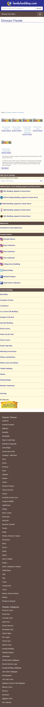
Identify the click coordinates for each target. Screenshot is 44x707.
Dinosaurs (5, 695)
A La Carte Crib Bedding (9, 311)
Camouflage (6, 448)
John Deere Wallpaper (9, 672)
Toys (3, 578)
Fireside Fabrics (7, 239)
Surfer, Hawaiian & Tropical (11, 566)
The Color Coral (7, 679)
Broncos (5, 691)
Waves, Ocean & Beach (10, 593)
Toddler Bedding (6, 368)
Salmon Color (7, 645)
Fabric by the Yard (7, 334)
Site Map (3, 393)
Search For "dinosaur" (18, 112)
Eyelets (4, 478)
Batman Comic (7, 687)
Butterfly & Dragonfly (9, 444)
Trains (4, 582)
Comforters (4, 306)
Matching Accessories (8, 351)
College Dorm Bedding (10, 264)
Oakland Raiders (8, 652)
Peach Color (6, 641)
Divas (4, 471)
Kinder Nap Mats (6, 346)
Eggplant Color (7, 698)
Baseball (5, 432)
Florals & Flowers (8, 486)
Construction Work (8, 451)
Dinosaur (5, 467)
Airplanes (5, 421)
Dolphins (5, 474)
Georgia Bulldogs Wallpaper (11, 668)
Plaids (4, 532)
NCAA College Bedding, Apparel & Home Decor (19, 197)
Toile (3, 574)
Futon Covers (5, 340)
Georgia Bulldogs (8, 649)
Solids (4, 551)
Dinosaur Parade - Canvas (37, 128)
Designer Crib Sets (7, 317)
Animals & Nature (8, 425)
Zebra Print (6, 622)
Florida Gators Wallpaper (10, 660)
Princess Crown (7, 610)
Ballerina (5, 428)
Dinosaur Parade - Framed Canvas (6, 150)
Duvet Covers (5, 328)
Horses (4, 494)
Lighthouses (6, 505)
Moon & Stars (7, 513)
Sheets (2, 374)
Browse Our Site (9, 14)
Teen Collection (7, 258)
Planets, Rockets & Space (11, 536)
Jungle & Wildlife (8, 501)
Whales (4, 597)
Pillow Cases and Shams (9, 363)
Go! (41, 181)
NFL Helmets (6, 702)
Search (38, 8)
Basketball (5, 436)
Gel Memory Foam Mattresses (11, 228)
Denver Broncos (7, 626)
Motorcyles (6, 517)
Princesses (6, 540)
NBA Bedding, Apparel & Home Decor (15, 210)
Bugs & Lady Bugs (8, 440)
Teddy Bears (6, 570)
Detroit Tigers (6, 633)
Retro (4, 543)
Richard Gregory (8, 276)
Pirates (4, 528)
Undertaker (6, 656)
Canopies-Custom (6, 300)
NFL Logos (6, 637)
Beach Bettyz (6, 270)
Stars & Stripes (7, 559)
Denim (4, 463)
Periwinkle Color (7, 629)
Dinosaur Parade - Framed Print (16, 128)
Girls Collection (7, 251)
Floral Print (6, 614)
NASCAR (5, 520)
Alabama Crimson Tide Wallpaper (13, 683)
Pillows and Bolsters (7, 357)
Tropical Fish (6, 586)
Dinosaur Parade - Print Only (6, 128)
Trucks (4, 589)
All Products (8, 112)
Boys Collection (7, 245)
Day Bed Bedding (6, 323)
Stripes (4, 563)
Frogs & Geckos (7, 490)
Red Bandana (7, 675)
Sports (4, 555)
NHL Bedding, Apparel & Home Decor (15, 216)
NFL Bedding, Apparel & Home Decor (15, 191)
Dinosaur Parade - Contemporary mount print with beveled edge (27, 130)
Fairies (4, 482)
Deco (4, 459)
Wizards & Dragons (9, 601)
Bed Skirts (4, 294)
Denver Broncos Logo (9, 664)
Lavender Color (7, 618)
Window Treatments (7, 385)
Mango (4, 509)
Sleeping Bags (5, 380)
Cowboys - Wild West (9, 455)
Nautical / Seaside (8, 524)
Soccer (4, 547)
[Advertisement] (21, 45)
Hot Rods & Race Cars (10, 497)
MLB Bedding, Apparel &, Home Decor (15, 203)
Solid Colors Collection (10, 283)
